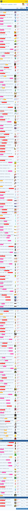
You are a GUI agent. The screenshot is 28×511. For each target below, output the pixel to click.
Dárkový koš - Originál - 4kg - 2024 (5, 499)
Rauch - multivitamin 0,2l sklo (4, 468)
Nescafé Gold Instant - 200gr (4, 442)
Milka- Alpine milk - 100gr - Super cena (6, 202)
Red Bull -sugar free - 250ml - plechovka (6, 17)
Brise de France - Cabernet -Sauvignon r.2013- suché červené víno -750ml (7, 427)
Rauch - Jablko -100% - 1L (4, 272)
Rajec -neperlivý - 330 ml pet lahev (5, 104)
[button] (21, 1)
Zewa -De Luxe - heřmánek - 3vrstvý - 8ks (6, 226)
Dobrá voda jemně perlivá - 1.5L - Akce (6, 159)
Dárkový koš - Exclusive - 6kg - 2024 (5, 502)
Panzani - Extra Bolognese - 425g (5, 291)
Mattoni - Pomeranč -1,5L (4, 240)
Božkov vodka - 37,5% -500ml (4, 339)
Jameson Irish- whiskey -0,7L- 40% (5, 385)
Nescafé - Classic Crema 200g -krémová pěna (7, 95)
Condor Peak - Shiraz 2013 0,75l (5, 78)
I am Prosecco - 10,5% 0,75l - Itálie (5, 330)
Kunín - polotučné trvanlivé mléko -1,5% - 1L (6, 14)
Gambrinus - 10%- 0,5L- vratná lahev (5, 150)
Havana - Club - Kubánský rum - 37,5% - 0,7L (6, 327)
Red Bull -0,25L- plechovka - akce (5, 49)
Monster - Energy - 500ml (4, 107)
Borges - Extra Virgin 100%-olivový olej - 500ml (7, 115)
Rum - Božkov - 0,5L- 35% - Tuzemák (5, 28)
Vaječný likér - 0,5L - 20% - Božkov (5, 368)
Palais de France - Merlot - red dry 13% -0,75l (6, 313)
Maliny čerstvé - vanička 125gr (4, 46)
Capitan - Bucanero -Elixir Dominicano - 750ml (7, 391)
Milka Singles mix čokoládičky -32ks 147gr (6, 127)
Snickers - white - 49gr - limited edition (6, 130)
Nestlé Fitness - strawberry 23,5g (5, 173)
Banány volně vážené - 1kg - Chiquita (5, 37)
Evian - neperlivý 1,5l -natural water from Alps (7, 197)
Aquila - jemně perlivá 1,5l (4, 462)
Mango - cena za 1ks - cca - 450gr (5, 31)
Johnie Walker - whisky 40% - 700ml (5, 336)
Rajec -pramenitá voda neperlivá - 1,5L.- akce (6, 20)
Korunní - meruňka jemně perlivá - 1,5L (6, 214)
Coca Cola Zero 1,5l (3, 459)
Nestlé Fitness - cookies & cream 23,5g (6, 182)
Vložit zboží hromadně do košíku (22, 508)
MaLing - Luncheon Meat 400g (4, 474)
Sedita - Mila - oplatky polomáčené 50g (6, 124)
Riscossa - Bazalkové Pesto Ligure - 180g (6, 494)
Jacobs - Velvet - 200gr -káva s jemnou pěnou (6, 448)
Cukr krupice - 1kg (3, 299)
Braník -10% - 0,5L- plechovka (4, 263)
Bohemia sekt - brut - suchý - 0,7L (5, 397)
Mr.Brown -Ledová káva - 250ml (5, 118)
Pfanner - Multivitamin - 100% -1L (5, 168)
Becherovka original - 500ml (4, 350)
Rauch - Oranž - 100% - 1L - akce (5, 275)
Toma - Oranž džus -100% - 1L (4, 278)
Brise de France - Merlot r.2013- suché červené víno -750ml (6, 424)
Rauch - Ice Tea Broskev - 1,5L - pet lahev (6, 260)
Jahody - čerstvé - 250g (3, 34)
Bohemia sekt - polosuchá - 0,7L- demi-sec (6, 110)
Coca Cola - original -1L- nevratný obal (5, 69)
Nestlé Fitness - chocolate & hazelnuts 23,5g (6, 179)
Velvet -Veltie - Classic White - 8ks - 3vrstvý (6, 205)
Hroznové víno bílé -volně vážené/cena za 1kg (7, 40)
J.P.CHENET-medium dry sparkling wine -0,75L (7, 362)
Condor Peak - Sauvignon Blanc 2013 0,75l (6, 81)
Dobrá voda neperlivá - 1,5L (4, 156)
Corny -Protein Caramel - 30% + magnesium (6, 305)
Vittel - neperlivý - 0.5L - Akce (4, 188)
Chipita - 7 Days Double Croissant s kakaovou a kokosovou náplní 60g (7, 235)
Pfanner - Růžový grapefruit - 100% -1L (6, 165)
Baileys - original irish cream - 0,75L (5, 411)
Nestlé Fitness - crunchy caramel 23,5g (6, 185)
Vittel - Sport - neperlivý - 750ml (5, 191)
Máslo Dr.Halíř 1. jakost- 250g (4, 136)
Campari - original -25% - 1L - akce (5, 408)
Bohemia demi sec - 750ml (4, 394)
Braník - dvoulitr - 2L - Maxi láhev (5, 266)
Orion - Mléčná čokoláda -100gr (5, 252)
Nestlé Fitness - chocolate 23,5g (5, 176)
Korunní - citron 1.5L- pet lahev (4, 217)
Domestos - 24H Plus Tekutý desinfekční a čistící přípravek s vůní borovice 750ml (6, 285)
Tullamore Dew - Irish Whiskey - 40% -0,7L (6, 388)
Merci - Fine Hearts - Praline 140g (5, 60)
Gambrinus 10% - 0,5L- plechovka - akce (6, 153)
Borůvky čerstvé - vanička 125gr (5, 43)
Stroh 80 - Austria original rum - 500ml (6, 437)
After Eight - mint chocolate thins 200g (6, 255)
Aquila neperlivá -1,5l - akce (4, 465)
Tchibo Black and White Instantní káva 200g (6, 249)
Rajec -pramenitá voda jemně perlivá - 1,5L (6, 23)
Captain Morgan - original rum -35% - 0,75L (6, 324)
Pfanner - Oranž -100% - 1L (4, 162)
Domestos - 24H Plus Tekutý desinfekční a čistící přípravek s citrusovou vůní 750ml (6, 282)
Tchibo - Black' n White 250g (4, 246)
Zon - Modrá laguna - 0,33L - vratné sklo (6, 488)
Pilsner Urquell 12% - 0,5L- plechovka (5, 144)
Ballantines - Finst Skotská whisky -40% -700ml (7, 379)
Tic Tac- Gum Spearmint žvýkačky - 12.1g (6, 57)
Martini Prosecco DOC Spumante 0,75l (6, 371)
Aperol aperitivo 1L (3, 400)
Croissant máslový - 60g (3, 121)
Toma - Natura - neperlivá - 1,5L (5, 72)
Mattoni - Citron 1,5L (3, 237)
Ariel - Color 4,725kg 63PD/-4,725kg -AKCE (6, 451)
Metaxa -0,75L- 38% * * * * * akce (5, 353)
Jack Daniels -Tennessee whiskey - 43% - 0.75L (7, 321)
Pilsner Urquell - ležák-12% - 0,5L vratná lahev (7, 147)
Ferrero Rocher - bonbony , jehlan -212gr (6, 92)
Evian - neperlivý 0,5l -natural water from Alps (7, 194)
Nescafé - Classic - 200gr (4, 445)
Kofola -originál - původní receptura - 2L (6, 243)
